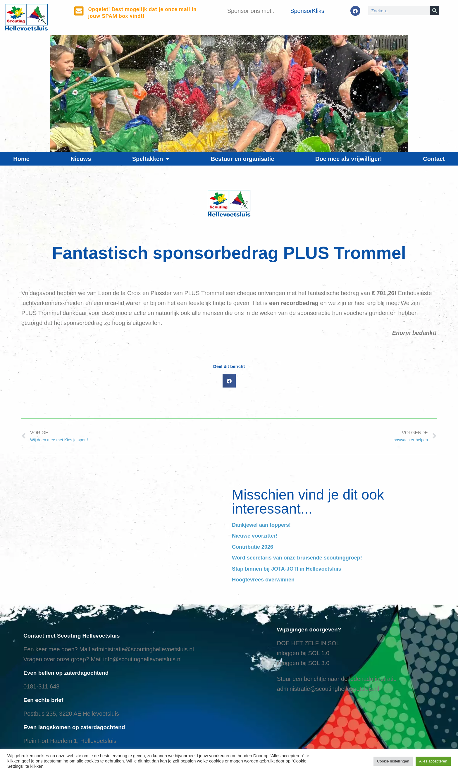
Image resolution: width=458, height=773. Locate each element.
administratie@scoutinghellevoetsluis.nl (143, 649)
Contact (434, 159)
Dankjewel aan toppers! (261, 525)
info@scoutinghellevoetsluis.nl (142, 659)
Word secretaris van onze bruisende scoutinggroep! (297, 558)
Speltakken (151, 159)
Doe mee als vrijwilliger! (348, 159)
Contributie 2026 (252, 547)
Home (21, 159)
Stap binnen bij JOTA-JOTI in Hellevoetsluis (286, 569)
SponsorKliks (307, 11)
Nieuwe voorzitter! (255, 536)
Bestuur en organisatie (242, 159)
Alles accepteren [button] (433, 761)
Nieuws (80, 159)
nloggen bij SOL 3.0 (303, 663)
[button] (229, 381)
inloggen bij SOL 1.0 (303, 653)
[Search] (434, 10)
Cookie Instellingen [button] (393, 761)
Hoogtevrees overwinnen (263, 580)
